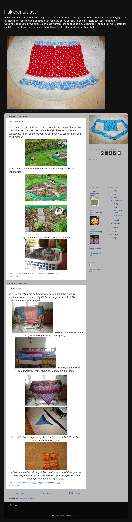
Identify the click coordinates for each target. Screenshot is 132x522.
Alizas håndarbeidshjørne (96, 232)
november (117, 200)
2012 (113, 231)
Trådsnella (13, 505)
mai (114, 207)
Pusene (19, 276)
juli (114, 204)
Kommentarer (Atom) (27, 498)
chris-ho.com (95, 249)
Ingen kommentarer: (47, 273)
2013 (113, 228)
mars (115, 220)
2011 (113, 234)
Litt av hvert (15, 288)
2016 (113, 191)
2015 (113, 194)
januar (115, 223)
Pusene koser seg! (18, 121)
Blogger (76, 515)
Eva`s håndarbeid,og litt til (96, 212)
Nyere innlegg (16, 493)
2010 (113, 238)
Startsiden (46, 493)
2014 (113, 198)
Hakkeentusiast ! (21, 12)
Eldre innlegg (76, 493)
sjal (17, 485)
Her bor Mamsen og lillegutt (94, 193)
